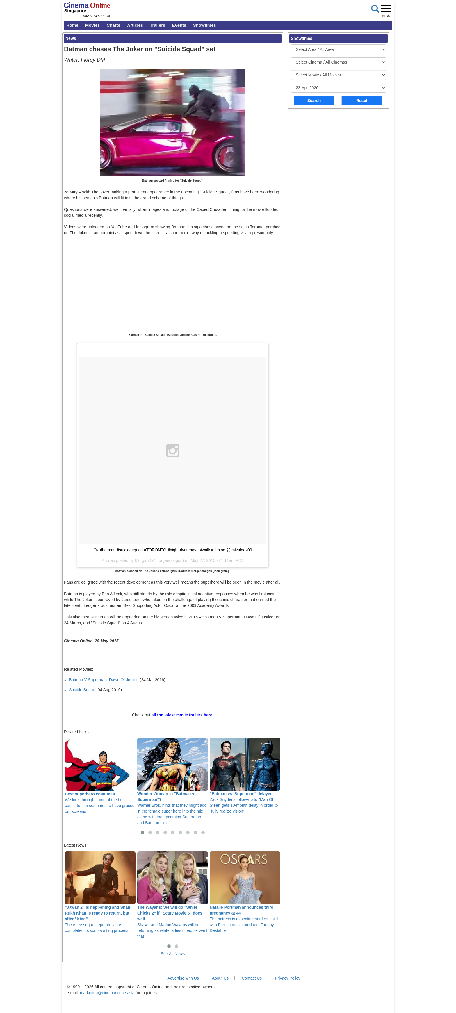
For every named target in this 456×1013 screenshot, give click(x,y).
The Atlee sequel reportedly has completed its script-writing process (100, 892)
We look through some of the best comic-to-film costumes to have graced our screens (100, 776)
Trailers (157, 25)
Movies (92, 25)
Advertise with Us (183, 978)
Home (72, 25)
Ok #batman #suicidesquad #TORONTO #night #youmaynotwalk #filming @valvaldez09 (172, 550)
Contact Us (252, 978)
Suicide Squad (82, 689)
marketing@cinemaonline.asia (107, 992)
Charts (114, 25)
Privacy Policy (287, 978)
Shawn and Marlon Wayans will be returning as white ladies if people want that (172, 895)
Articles (135, 25)
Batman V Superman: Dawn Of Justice (104, 679)
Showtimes (204, 25)
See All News (173, 953)
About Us (220, 978)
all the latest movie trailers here (182, 715)
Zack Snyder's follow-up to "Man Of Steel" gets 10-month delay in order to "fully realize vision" (245, 775)
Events (179, 25)
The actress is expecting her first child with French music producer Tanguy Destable (245, 892)
